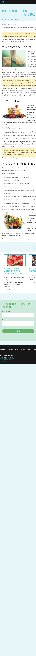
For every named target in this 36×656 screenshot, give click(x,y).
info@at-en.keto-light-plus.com (6, 357)
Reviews (23, 350)
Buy (18, 331)
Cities (29, 350)
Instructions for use (13, 350)
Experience (2, 350)
